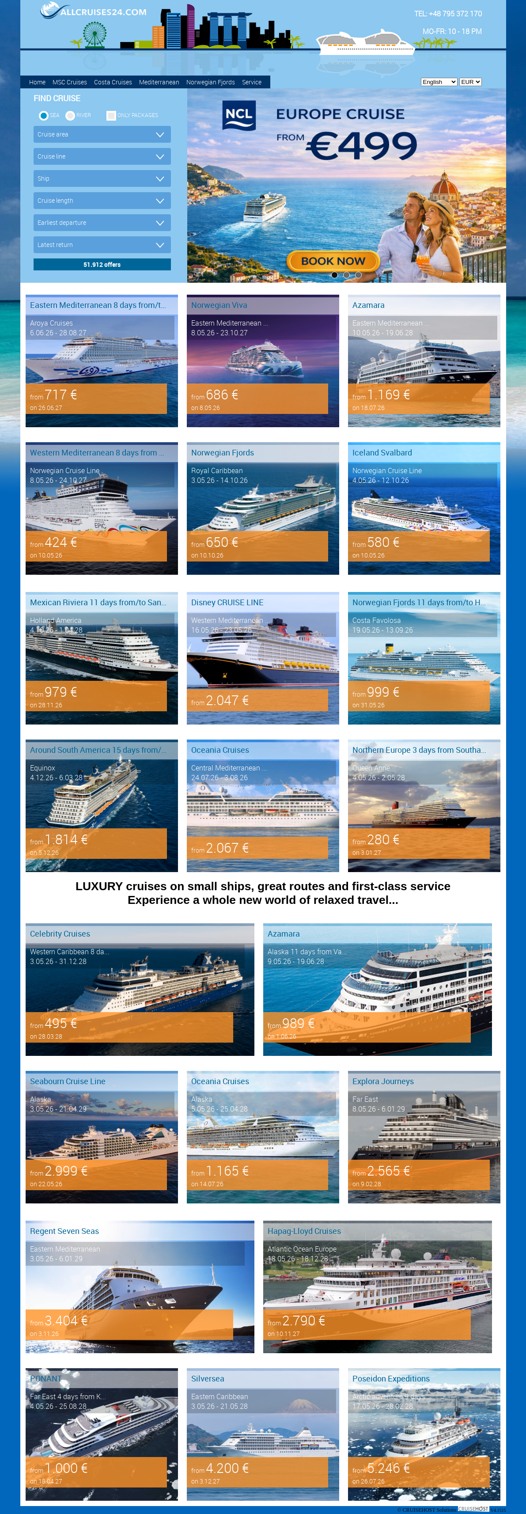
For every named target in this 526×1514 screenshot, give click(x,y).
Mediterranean (159, 82)
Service (251, 82)
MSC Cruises (70, 82)
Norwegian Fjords (210, 82)
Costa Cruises (113, 82)
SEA (55, 114)
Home (37, 82)
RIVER (83, 114)
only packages (137, 114)
